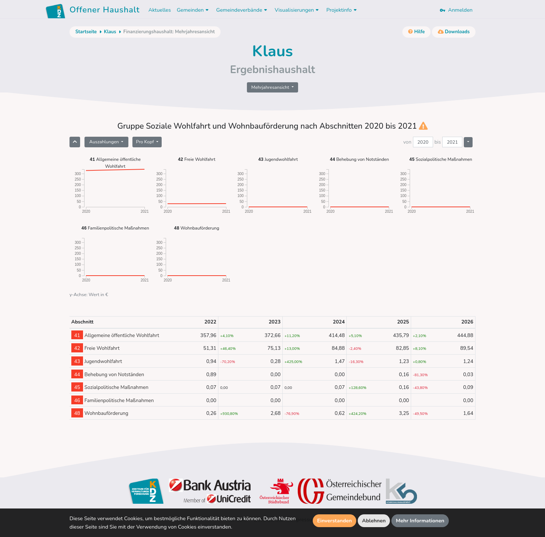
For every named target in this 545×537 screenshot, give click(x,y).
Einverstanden (334, 520)
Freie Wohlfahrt (196, 159)
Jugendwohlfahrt (278, 159)
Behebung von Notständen (359, 159)
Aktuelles (160, 10)
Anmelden (456, 10)
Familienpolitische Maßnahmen (115, 228)
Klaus (110, 32)
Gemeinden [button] (193, 10)
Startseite (86, 32)
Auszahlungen (104, 142)
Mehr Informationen (420, 520)
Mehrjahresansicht (270, 87)
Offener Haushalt (104, 11)
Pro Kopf (145, 142)
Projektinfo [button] (342, 10)
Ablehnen (374, 520)
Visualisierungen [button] (297, 10)
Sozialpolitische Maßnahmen (440, 159)
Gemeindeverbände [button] (242, 10)
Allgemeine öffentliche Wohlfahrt (115, 162)
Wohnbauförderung (196, 228)
